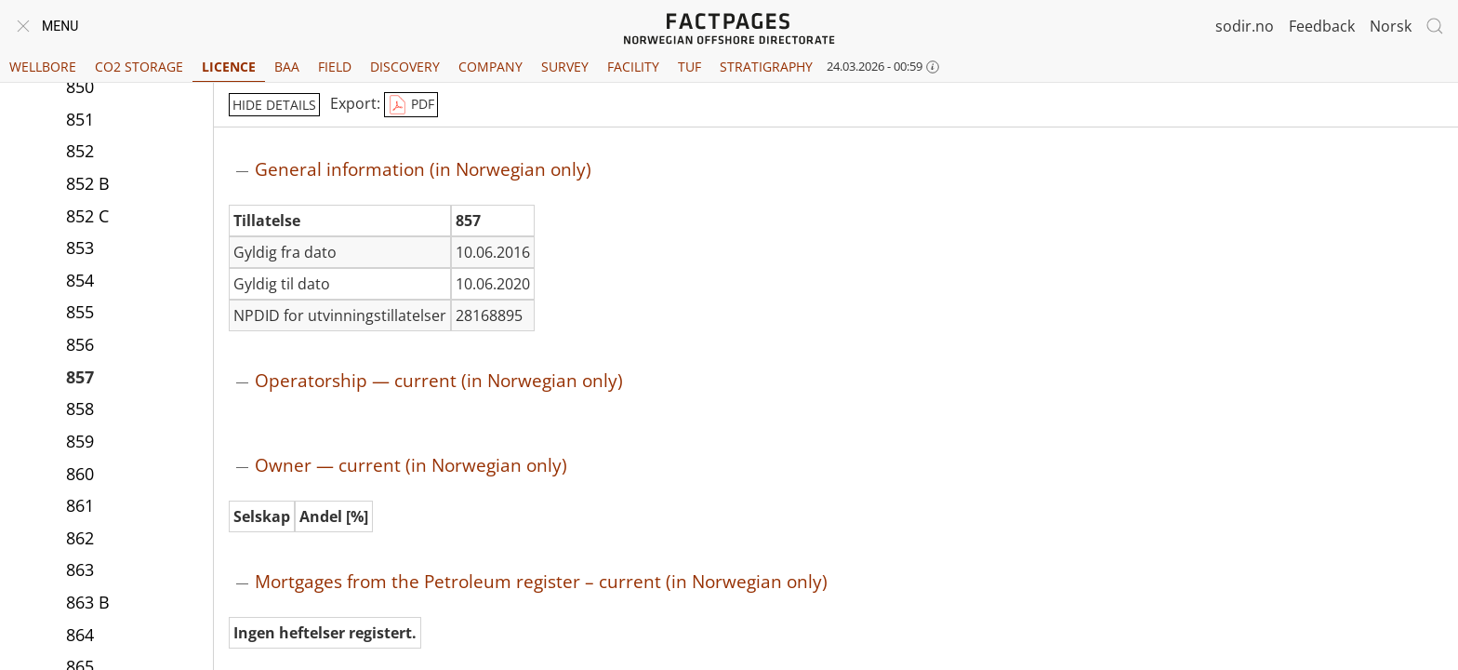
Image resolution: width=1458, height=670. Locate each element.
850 (80, 86)
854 (80, 280)
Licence (229, 66)
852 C (87, 216)
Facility (633, 66)
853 (80, 247)
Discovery (405, 66)
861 (80, 505)
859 (80, 441)
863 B (88, 602)
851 (80, 119)
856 (80, 344)
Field (334, 66)
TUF (689, 66)
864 (80, 634)
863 (80, 569)
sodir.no (1244, 26)
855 (80, 312)
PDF (411, 105)
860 (80, 473)
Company (490, 66)
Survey (565, 66)
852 (80, 151)
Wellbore (42, 66)
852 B (88, 183)
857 (80, 377)
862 (80, 538)
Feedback (1322, 26)
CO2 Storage (139, 66)
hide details (274, 105)
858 (80, 408)
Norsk (1391, 26)
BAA (286, 66)
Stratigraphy (766, 66)
